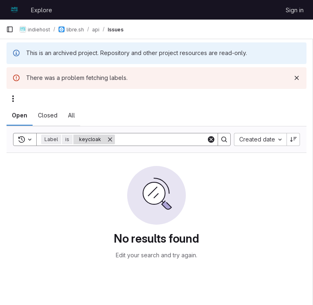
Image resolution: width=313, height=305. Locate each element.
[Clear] (211, 139)
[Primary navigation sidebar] (9, 29)
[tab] (20, 115)
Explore (41, 10)
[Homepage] (14, 9)
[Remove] (110, 139)
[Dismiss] (297, 78)
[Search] (165, 139)
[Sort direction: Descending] (293, 139)
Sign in (295, 10)
